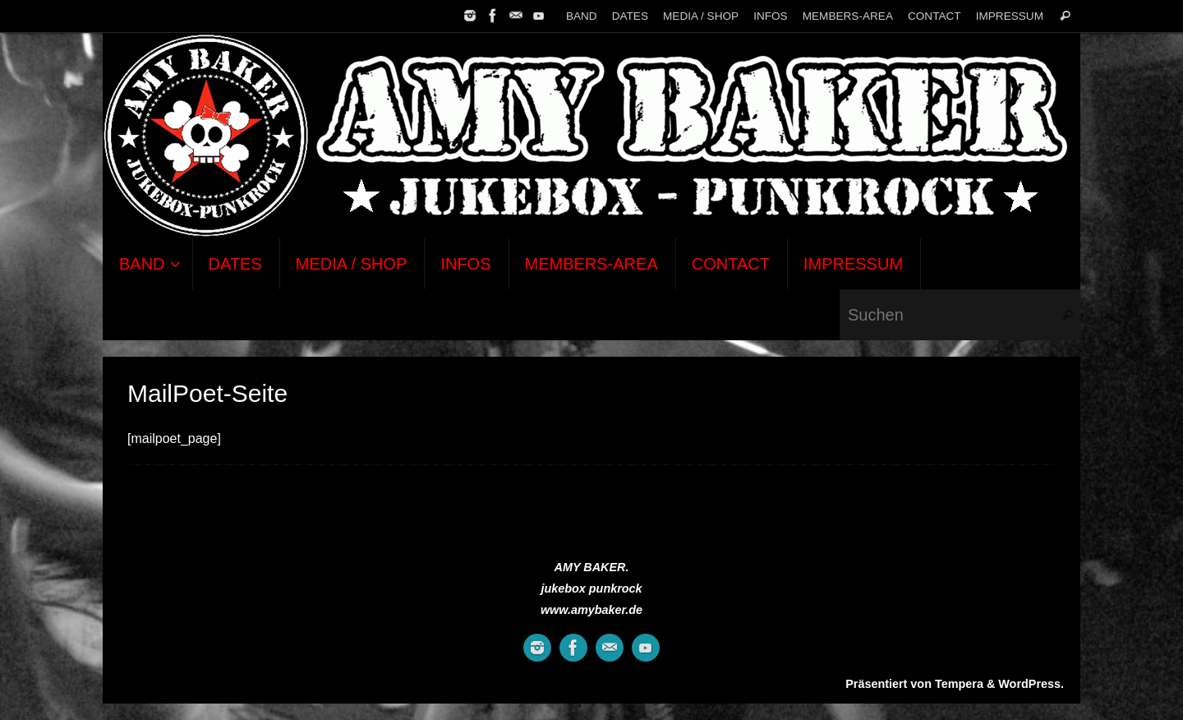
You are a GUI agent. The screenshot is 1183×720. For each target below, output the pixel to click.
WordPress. (1031, 683)
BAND (581, 16)
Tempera (959, 683)
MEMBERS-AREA (848, 16)
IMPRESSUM (1009, 16)
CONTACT (934, 16)
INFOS (770, 16)
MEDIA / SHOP (701, 16)
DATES (630, 16)
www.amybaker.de (591, 609)
